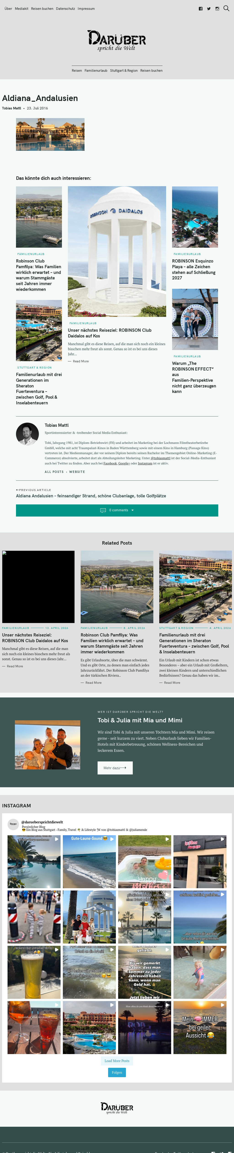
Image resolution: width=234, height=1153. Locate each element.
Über (8, 8)
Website (77, 472)
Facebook (110, 463)
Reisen (77, 70)
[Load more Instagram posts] (117, 1061)
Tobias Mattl (11, 108)
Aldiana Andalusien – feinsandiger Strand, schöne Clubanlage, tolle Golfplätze (91, 495)
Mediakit (21, 8)
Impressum (86, 8)
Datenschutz (65, 8)
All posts (54, 472)
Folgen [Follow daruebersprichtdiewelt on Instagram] (117, 1072)
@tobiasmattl (160, 458)
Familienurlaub (96, 70)
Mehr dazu (112, 768)
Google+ (124, 463)
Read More (81, 361)
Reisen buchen (42, 8)
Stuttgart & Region (124, 70)
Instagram (145, 463)
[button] (34, 861)
